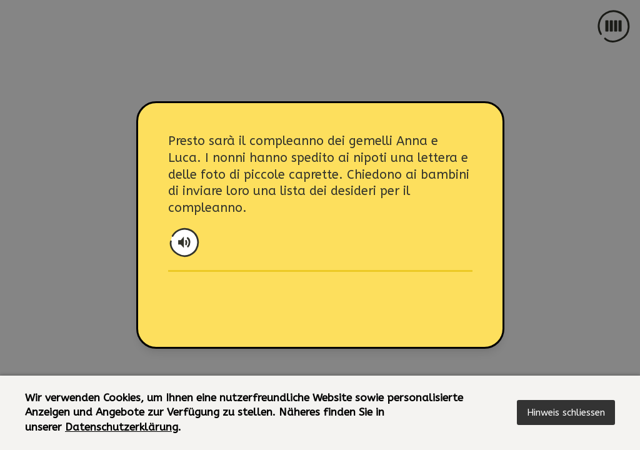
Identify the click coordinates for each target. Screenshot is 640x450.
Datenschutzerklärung (121, 427)
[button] (566, 412)
